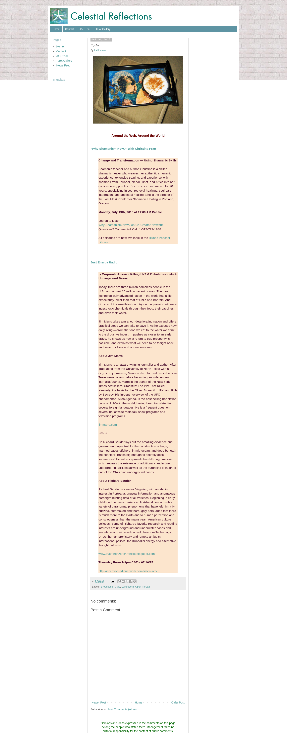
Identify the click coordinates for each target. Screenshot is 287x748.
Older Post (178, 702)
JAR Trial (85, 29)
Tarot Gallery (103, 29)
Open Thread (142, 586)
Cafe (117, 586)
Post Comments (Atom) (122, 709)
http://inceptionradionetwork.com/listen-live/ (127, 571)
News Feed (63, 65)
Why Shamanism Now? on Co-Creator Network (130, 225)
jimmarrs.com (107, 424)
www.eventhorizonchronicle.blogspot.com (126, 553)
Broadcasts (107, 586)
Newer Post (98, 702)
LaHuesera (128, 586)
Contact (69, 29)
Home (56, 29)
